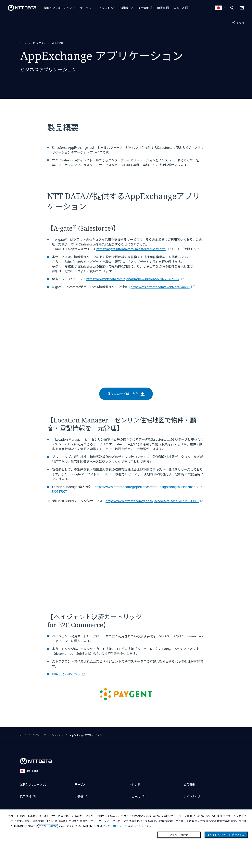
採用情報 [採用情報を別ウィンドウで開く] (143, 8)
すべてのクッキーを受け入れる (226, 834)
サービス (85, 8)
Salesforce (57, 42)
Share (238, 22)
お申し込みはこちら (66, 674)
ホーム (23, 42)
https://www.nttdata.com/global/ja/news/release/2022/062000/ (132, 279)
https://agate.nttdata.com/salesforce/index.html (131, 249)
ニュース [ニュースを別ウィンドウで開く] (179, 8)
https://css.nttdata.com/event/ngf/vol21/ (160, 287)
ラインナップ (39, 42)
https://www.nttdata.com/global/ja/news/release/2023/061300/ (152, 501)
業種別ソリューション (58, 8)
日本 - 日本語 (29, 771)
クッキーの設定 (179, 834)
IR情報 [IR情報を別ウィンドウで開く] (161, 8)
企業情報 (124, 8)
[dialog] (126, 825)
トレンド (104, 8)
